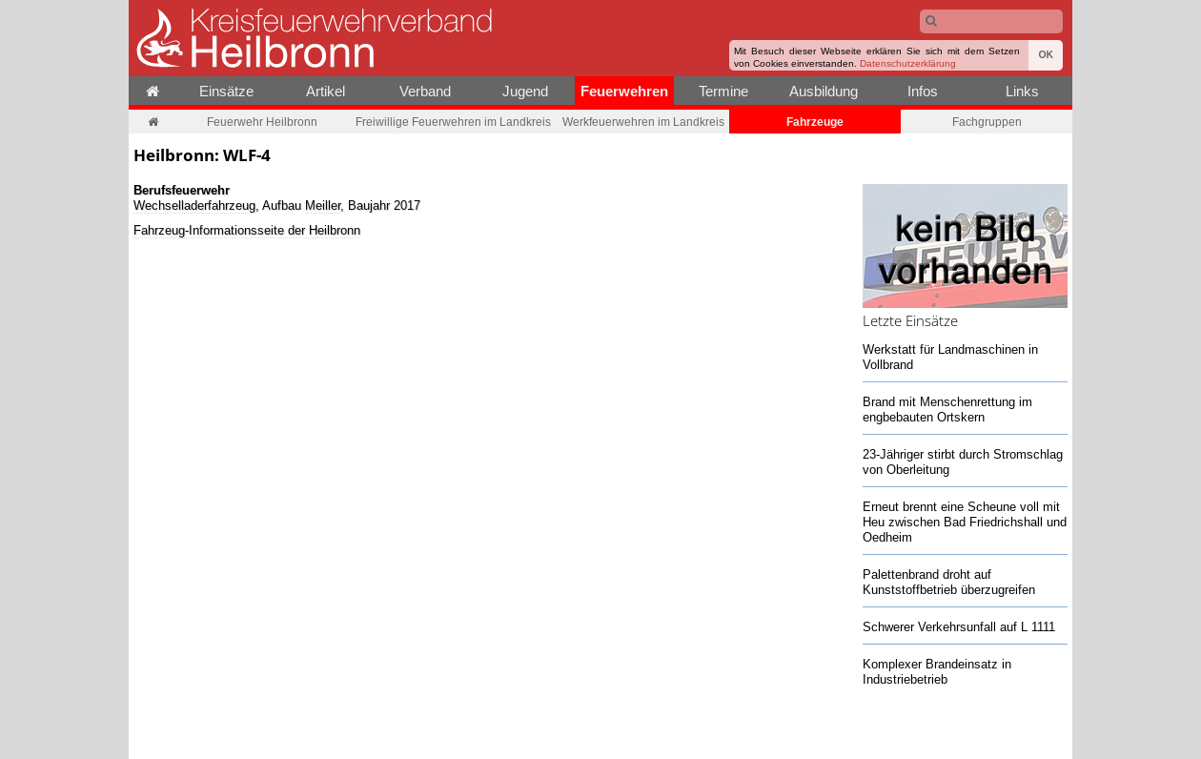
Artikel (325, 91)
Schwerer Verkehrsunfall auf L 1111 (959, 626)
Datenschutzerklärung (908, 63)
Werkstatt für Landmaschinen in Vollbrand (950, 356)
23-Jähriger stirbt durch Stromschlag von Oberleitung (963, 461)
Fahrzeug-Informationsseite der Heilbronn (246, 229)
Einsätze (226, 91)
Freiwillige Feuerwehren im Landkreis (453, 121)
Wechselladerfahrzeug (194, 205)
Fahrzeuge (815, 121)
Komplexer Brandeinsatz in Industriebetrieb (937, 671)
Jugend (525, 91)
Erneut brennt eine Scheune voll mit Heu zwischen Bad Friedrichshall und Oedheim (965, 521)
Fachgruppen (987, 121)
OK (1045, 55)
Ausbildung (823, 91)
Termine (723, 91)
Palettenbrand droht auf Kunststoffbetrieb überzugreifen (949, 581)
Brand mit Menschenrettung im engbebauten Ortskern (947, 409)
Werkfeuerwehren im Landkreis (643, 121)
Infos (922, 91)
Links (1022, 91)
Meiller (322, 205)
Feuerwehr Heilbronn (262, 121)
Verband (425, 91)
